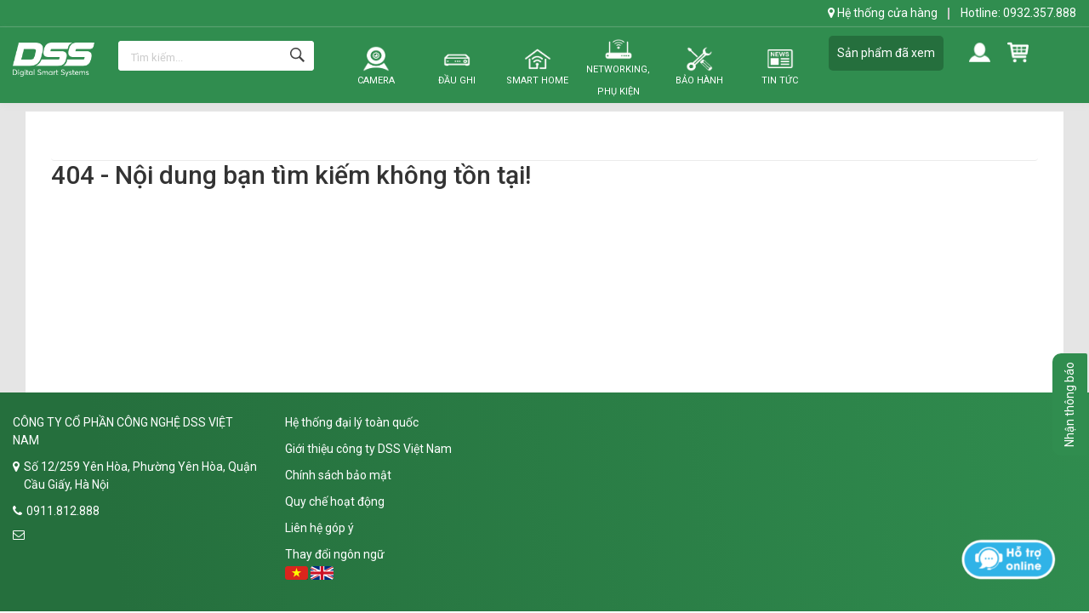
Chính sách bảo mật (338, 475)
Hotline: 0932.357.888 (1018, 13)
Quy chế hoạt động (335, 501)
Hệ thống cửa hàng (883, 13)
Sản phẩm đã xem (886, 53)
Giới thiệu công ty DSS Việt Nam (368, 448)
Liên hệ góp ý (319, 528)
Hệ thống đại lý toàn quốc (352, 422)
